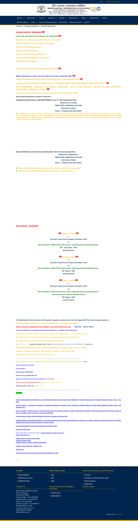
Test (17, 460)
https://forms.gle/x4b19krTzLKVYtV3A (51, 382)
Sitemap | (109, 2)
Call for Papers (88, 327)
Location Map (88, 486)
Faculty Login (116, 2)
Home (19, 26)
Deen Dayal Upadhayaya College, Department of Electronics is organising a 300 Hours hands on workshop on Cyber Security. (50, 361)
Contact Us (20, 486)
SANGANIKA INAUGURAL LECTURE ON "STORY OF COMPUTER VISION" (35, 354)
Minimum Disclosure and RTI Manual (98, 470)
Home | (102, 2)
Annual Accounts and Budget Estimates (61, 487)
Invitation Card (38, 386)
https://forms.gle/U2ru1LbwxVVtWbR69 (72, 344)
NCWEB (19, 470)
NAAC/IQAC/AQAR (57, 470)
